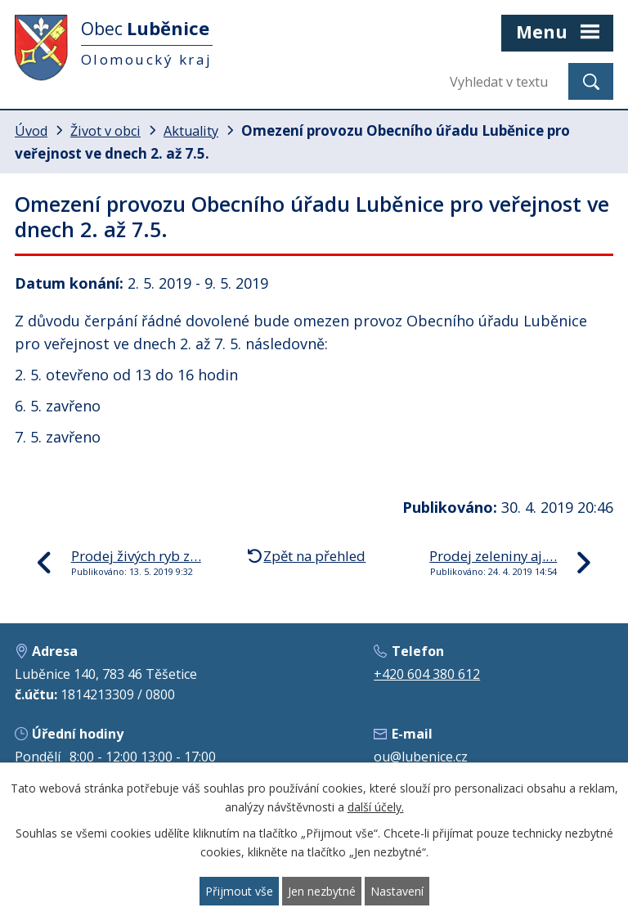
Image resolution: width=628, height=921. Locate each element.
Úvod (31, 131)
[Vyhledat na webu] (502, 81)
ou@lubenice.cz (421, 757)
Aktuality (191, 131)
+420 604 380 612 (427, 674)
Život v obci (105, 131)
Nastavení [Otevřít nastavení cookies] (397, 891)
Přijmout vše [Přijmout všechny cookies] (239, 891)
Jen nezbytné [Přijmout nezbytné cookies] (322, 891)
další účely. (376, 807)
